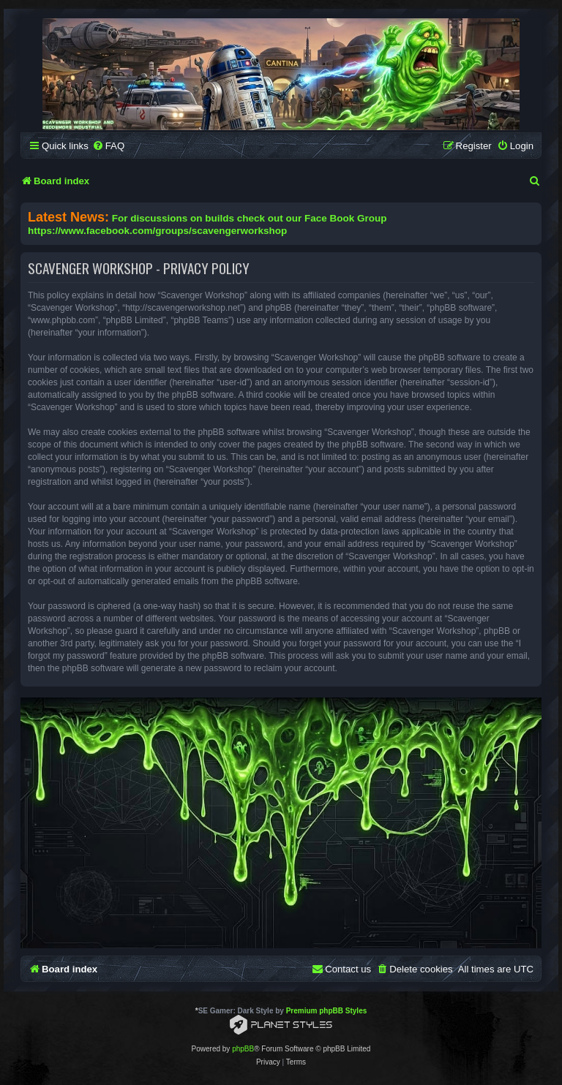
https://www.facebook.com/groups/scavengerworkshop (157, 230)
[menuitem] (108, 145)
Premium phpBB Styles (326, 1011)
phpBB (243, 1049)
